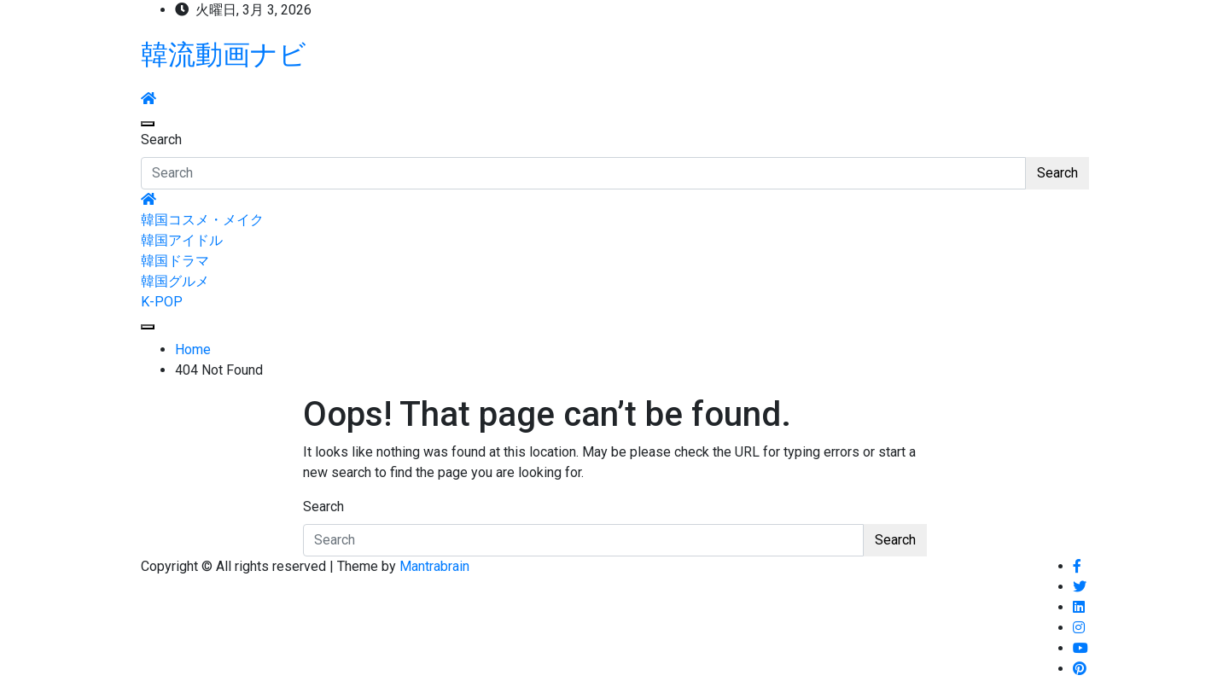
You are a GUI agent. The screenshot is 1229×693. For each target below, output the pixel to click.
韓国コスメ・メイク (202, 220)
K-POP (162, 302)
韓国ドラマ (175, 261)
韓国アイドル (182, 240)
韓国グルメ (175, 281)
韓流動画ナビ (223, 54)
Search (161, 139)
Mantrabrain (434, 566)
